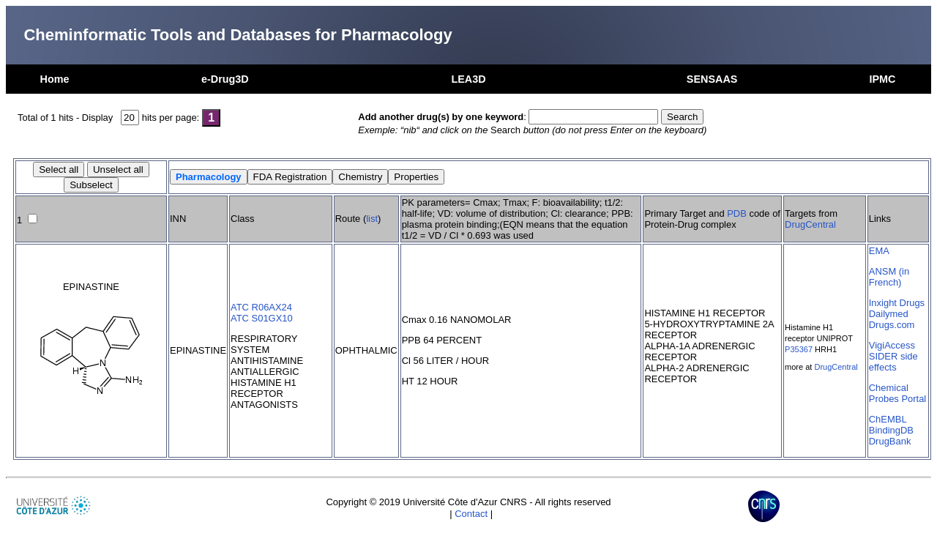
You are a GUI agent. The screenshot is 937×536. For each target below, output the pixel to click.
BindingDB (891, 430)
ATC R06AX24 (261, 307)
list (372, 218)
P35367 (799, 349)
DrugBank (890, 441)
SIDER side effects (893, 362)
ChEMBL (888, 419)
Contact (471, 513)
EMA (879, 250)
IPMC (882, 79)
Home (55, 79)
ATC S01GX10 (262, 318)
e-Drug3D (225, 79)
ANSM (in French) (889, 277)
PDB (737, 213)
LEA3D (468, 79)
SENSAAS (712, 79)
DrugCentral (810, 224)
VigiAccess (892, 345)
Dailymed (888, 313)
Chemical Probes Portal (897, 393)
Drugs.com (892, 324)
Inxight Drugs (897, 302)
